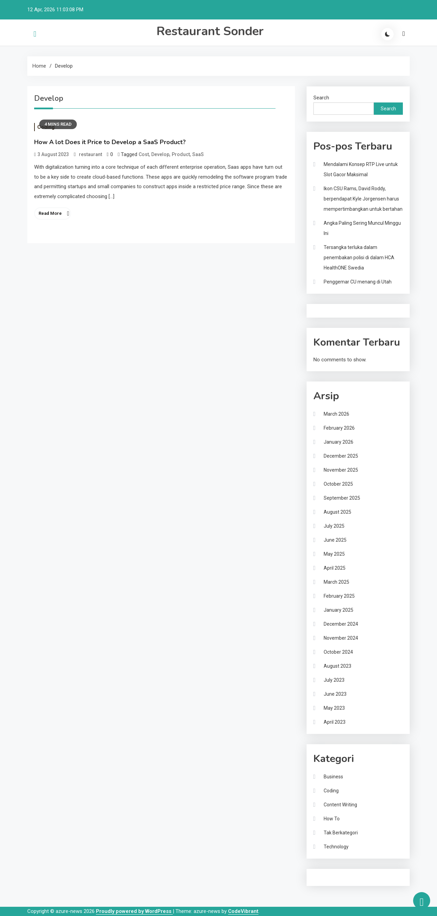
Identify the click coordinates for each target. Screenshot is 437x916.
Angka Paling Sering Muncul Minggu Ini (362, 228)
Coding (331, 790)
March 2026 (336, 414)
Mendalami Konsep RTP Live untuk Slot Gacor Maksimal (361, 169)
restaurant (90, 154)
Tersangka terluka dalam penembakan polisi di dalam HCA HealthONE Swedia (359, 257)
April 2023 (335, 722)
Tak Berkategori (341, 832)
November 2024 (341, 638)
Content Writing (340, 804)
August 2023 (337, 666)
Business (333, 776)
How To (332, 818)
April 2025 (335, 568)
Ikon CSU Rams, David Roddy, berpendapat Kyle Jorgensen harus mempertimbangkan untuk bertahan (363, 199)
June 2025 (335, 540)
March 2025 (336, 582)
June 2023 (335, 694)
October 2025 (338, 484)
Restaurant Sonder (210, 31)
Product (181, 154)
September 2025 (342, 498)
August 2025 (337, 512)
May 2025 (334, 554)
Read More (50, 213)
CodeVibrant (243, 911)
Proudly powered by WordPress (134, 911)
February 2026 (339, 428)
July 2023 (334, 680)
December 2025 (341, 456)
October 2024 (338, 652)
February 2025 (339, 596)
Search (321, 98)
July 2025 (334, 526)
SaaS (198, 154)
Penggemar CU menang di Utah (358, 281)
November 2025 (341, 470)
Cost (144, 154)
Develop (160, 154)
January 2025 (338, 610)
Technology (336, 846)
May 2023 (334, 708)
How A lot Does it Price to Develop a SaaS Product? (110, 142)
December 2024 (341, 624)
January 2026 (338, 442)
